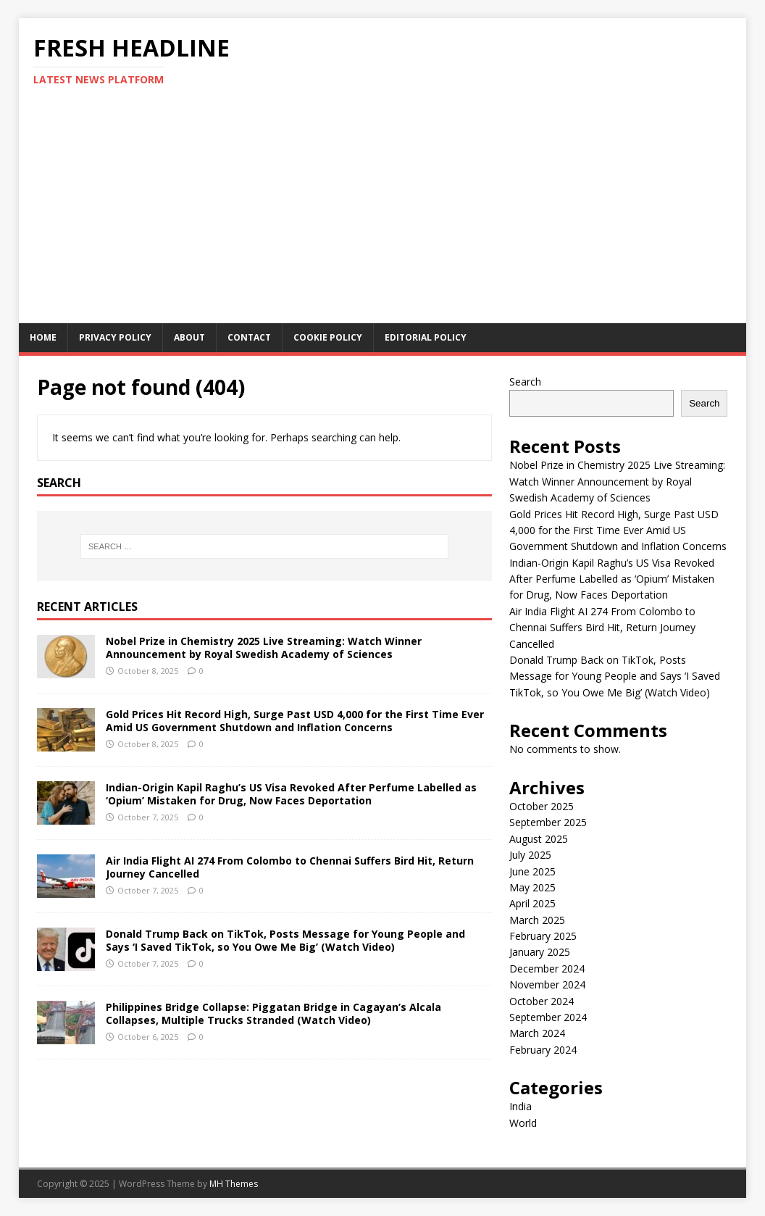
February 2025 (543, 936)
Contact (249, 337)
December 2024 (547, 968)
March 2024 (537, 1033)
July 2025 (530, 855)
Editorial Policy (426, 337)
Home (43, 337)
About (189, 337)
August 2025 (538, 839)
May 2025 (532, 887)
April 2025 (532, 903)
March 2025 (537, 920)
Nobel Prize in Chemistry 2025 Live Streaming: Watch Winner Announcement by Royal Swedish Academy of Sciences (264, 647)
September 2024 (548, 1017)
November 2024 (547, 984)
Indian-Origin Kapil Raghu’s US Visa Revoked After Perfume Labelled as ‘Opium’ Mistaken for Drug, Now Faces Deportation (291, 793)
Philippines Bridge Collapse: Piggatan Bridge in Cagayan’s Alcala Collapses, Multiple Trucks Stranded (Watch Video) (273, 1013)
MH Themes (233, 1184)
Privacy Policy (115, 337)
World (523, 1123)
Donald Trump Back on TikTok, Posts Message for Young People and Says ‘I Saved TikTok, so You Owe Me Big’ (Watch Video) (285, 940)
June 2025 (532, 871)
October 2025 (541, 806)
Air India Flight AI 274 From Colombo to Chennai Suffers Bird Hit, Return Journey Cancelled (290, 867)
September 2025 (548, 822)
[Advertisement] (383, 214)
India (520, 1106)
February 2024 (543, 1050)
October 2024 (541, 1001)
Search (525, 381)
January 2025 (539, 952)
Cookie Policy (327, 337)
